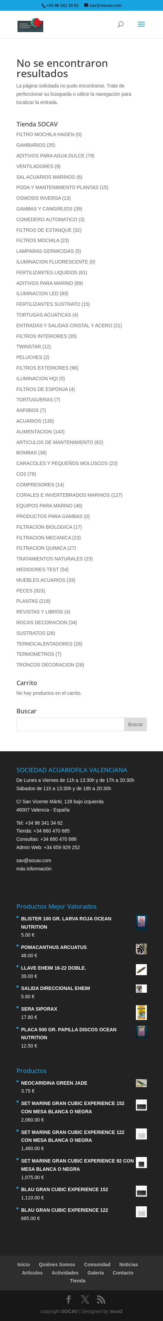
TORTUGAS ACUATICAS (43, 315)
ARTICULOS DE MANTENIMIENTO (54, 442)
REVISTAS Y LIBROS (39, 612)
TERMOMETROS (35, 654)
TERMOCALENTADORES (44, 644)
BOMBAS (26, 452)
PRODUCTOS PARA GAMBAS (49, 516)
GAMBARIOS (31, 145)
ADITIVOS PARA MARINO (44, 283)
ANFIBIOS (27, 410)
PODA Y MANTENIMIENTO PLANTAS (57, 187)
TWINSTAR (28, 346)
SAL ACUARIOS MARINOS (45, 177)
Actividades (65, 1273)
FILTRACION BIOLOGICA (44, 527)
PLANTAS (27, 601)
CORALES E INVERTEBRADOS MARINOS (63, 495)
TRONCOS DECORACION (45, 665)
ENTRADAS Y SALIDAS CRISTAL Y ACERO (64, 325)
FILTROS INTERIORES (41, 336)
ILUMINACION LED (37, 293)
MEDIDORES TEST (37, 569)
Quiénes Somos (57, 1264)
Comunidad (97, 1264)
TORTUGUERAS (34, 399)
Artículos (32, 1273)
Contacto (123, 1273)
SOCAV (69, 1311)
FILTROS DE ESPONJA (42, 389)
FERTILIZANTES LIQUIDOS (47, 272)
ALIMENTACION (34, 431)
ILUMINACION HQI (37, 378)
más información (34, 868)
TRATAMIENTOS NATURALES (49, 558)
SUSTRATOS (30, 633)
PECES (24, 591)
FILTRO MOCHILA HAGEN (45, 134)
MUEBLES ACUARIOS (41, 580)
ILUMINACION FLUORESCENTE (52, 262)
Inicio (24, 1264)
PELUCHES (29, 357)
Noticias (128, 1264)
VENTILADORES (35, 166)
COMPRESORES (35, 484)
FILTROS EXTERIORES (42, 368)
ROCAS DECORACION (42, 622)
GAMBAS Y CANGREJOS (44, 208)
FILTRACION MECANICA (43, 537)
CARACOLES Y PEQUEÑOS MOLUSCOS (62, 463)
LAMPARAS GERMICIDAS (45, 251)
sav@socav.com (33, 860)
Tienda (77, 1280)
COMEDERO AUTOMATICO (47, 219)
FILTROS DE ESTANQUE (44, 230)
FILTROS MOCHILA (37, 240)
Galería (96, 1273)
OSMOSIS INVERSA (38, 198)
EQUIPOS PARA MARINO (44, 505)
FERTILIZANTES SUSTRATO (48, 304)
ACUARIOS (29, 421)
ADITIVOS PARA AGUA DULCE (50, 155)
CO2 (21, 474)
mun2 (116, 1311)
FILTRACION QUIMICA (41, 548)
